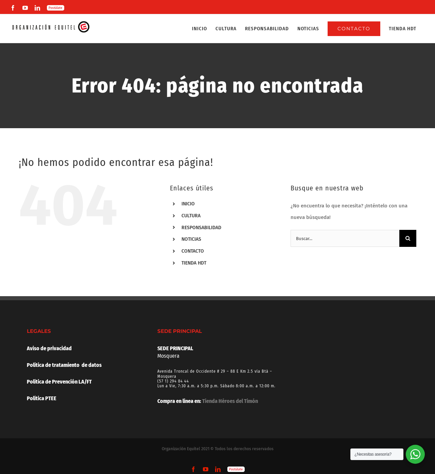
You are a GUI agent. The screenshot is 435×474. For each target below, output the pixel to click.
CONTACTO (192, 251)
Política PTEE (41, 398)
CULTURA (191, 216)
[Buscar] (407, 238)
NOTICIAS (191, 239)
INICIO (188, 204)
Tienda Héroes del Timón (230, 401)
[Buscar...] (345, 238)
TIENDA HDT (193, 263)
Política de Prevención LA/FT (59, 381)
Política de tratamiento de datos (64, 365)
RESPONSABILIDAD (201, 228)
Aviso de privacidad (49, 348)
